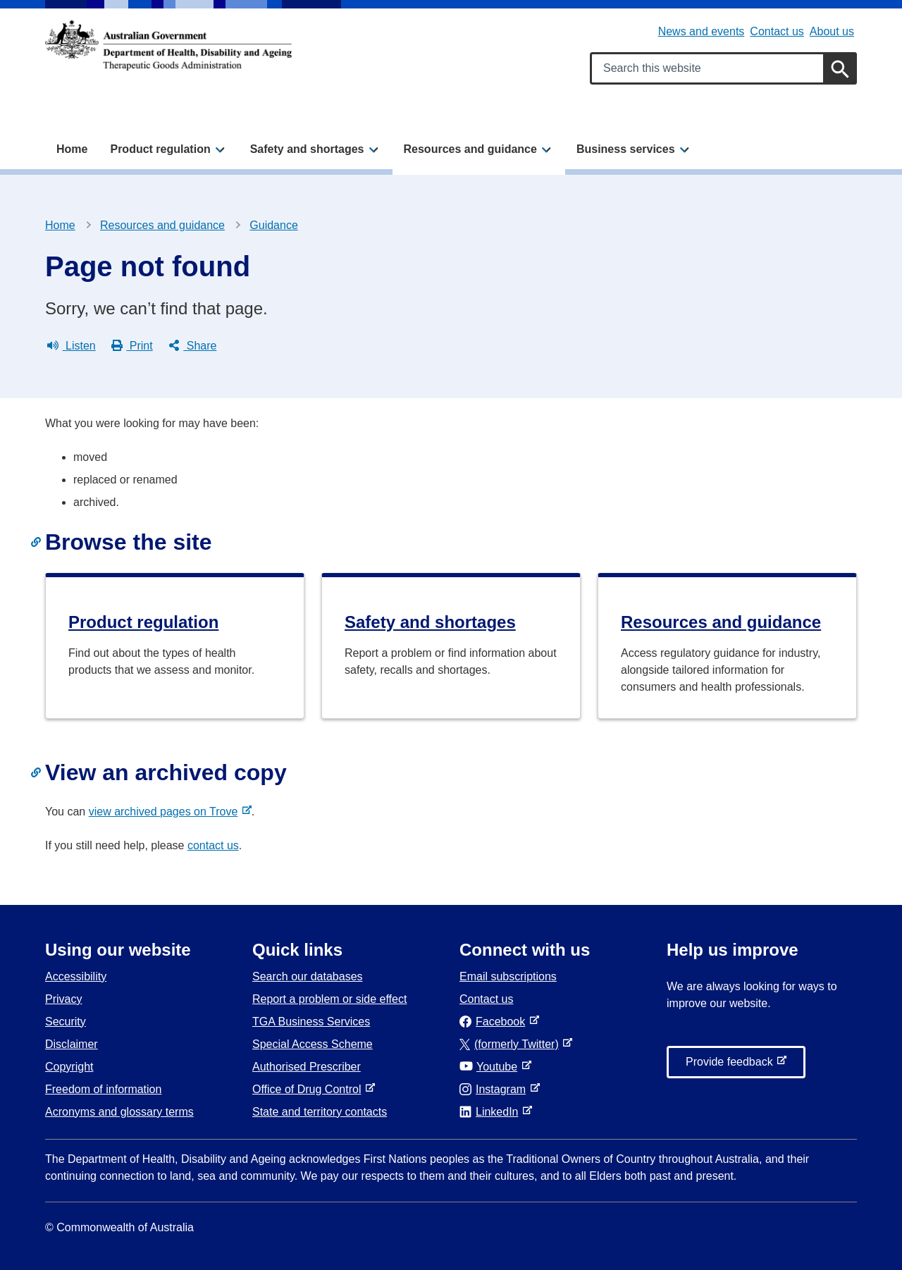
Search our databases (307, 976)
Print (132, 346)
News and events (701, 31)
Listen (71, 346)
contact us (213, 845)
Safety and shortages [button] (307, 149)
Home (71, 149)
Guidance (273, 225)
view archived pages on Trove (166, 812)
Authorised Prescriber (306, 1067)
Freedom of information (103, 1089)
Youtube (491, 1067)
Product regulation (143, 621)
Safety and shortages (430, 621)
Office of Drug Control (309, 1089)
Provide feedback (732, 1065)
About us (832, 31)
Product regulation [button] (160, 149)
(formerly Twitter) (511, 1044)
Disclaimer (71, 1044)
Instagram (495, 1089)
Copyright (69, 1067)
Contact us (776, 31)
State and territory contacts (319, 1112)
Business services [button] (625, 149)
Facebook (495, 1022)
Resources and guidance (162, 225)
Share (192, 346)
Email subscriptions (508, 976)
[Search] (840, 68)
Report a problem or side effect (329, 999)
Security (65, 1022)
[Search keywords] (723, 68)
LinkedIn (491, 1112)
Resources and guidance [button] (470, 149)
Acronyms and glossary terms (119, 1112)
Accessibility (75, 976)
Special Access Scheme (312, 1044)
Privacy (63, 999)
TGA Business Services (311, 1022)
